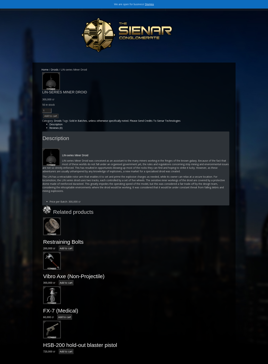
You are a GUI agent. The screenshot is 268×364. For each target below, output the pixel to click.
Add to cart (50, 116)
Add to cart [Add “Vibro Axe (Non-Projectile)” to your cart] (66, 282)
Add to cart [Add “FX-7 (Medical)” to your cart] (64, 317)
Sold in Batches (78, 120)
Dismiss (149, 4)
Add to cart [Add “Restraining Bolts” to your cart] (66, 248)
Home (44, 69)
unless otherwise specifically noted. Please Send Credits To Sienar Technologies (135, 120)
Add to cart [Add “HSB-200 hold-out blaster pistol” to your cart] (66, 351)
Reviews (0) (56, 128)
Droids (54, 69)
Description (56, 124)
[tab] (139, 124)
